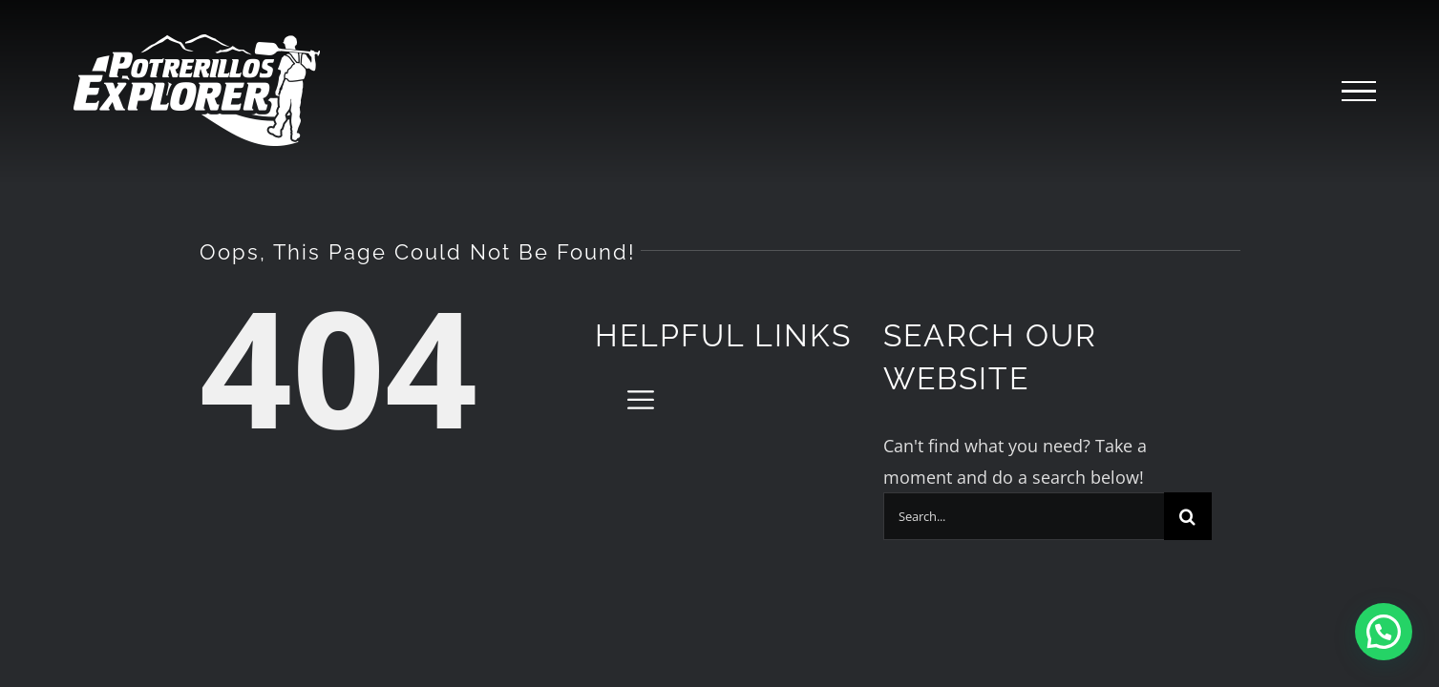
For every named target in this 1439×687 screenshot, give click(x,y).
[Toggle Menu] (1359, 91)
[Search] (1188, 516)
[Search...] (1023, 516)
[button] (1383, 631)
